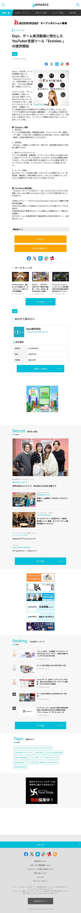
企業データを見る (40, 368)
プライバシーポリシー (40, 881)
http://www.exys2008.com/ (36, 332)
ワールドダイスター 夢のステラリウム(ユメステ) (43, 762)
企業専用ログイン (40, 901)
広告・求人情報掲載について (40, 865)
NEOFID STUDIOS (20, 767)
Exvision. (40, 239)
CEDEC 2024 (39, 753)
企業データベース (22, 12)
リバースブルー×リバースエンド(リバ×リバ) (44, 757)
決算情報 (72, 12)
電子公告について (40, 873)
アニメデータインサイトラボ (42, 748)
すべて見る (40, 302)
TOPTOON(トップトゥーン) (23, 753)
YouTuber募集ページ (40, 248)
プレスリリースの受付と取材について (40, 869)
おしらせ (40, 877)
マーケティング (19, 30)
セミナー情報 (57, 12)
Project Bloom (19, 762)
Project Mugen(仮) (21, 757)
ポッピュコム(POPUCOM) (54, 753)
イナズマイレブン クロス (22, 748)
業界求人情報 (41, 12)
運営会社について (40, 861)
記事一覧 (6, 12)
